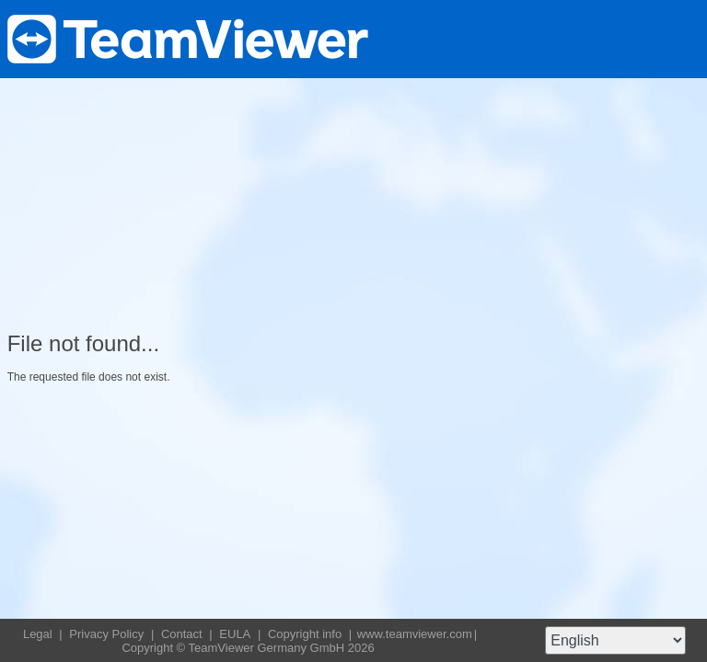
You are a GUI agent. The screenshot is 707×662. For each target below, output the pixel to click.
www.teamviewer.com (414, 634)
